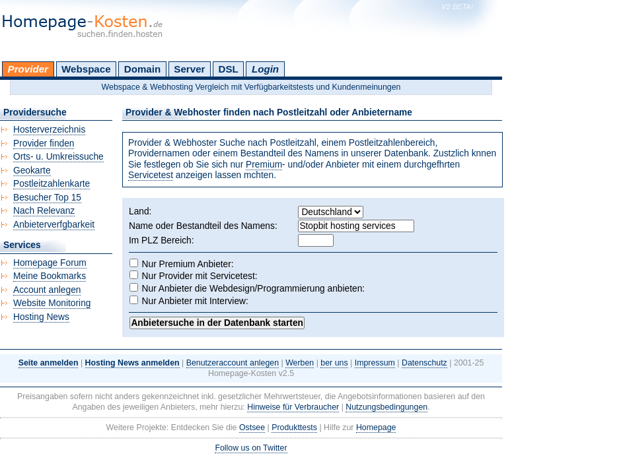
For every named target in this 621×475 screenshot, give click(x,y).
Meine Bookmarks (49, 276)
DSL (228, 69)
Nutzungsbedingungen (386, 407)
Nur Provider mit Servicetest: (200, 276)
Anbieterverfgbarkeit (53, 225)
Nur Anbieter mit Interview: (195, 301)
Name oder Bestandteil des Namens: (203, 226)
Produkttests (294, 427)
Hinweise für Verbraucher (293, 407)
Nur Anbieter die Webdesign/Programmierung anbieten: (253, 289)
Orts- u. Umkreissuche (58, 157)
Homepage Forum (50, 263)
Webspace (86, 69)
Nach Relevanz (44, 211)
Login (265, 69)
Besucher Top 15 (47, 198)
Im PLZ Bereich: (161, 240)
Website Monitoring (52, 303)
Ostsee (252, 427)
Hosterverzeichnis (49, 130)
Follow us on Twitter (251, 448)
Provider (28, 69)
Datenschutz (424, 362)
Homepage (376, 427)
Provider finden (43, 143)
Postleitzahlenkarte (51, 184)
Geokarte (32, 170)
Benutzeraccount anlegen (232, 362)
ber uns (333, 362)
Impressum (375, 362)
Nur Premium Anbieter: (188, 264)
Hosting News (41, 317)
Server (189, 69)
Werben (299, 362)
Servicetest (150, 175)
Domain (142, 69)
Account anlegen (47, 290)
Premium (264, 165)
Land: (140, 211)
